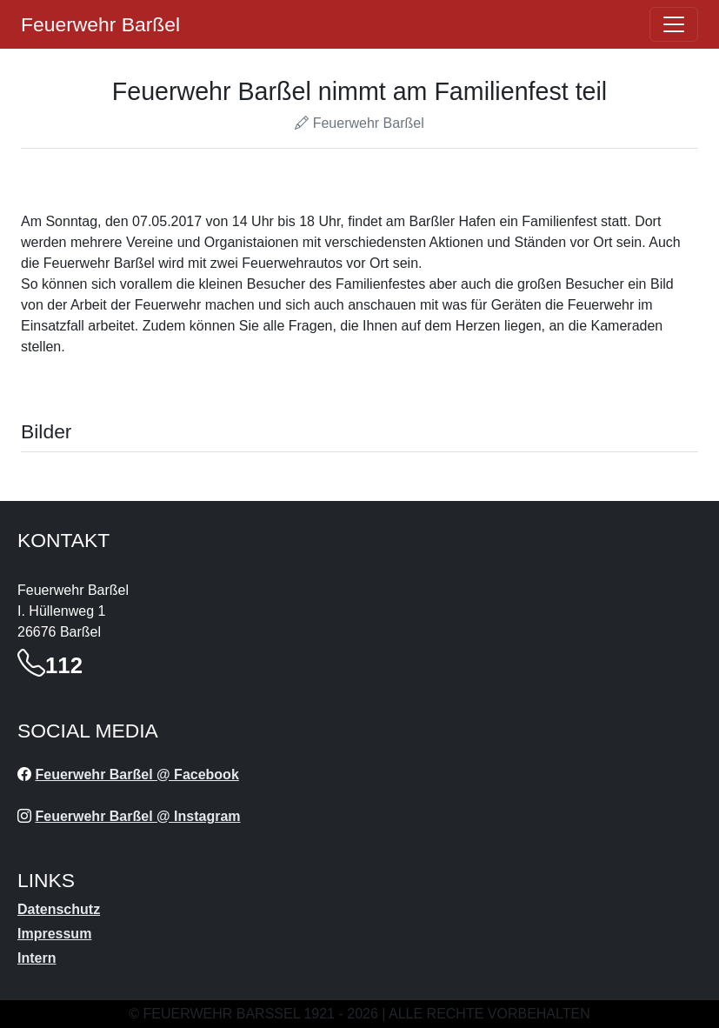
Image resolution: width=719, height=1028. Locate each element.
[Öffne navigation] (673, 24)
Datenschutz (58, 909)
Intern (36, 958)
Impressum (54, 933)
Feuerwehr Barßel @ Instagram (137, 816)
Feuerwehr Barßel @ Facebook (136, 774)
